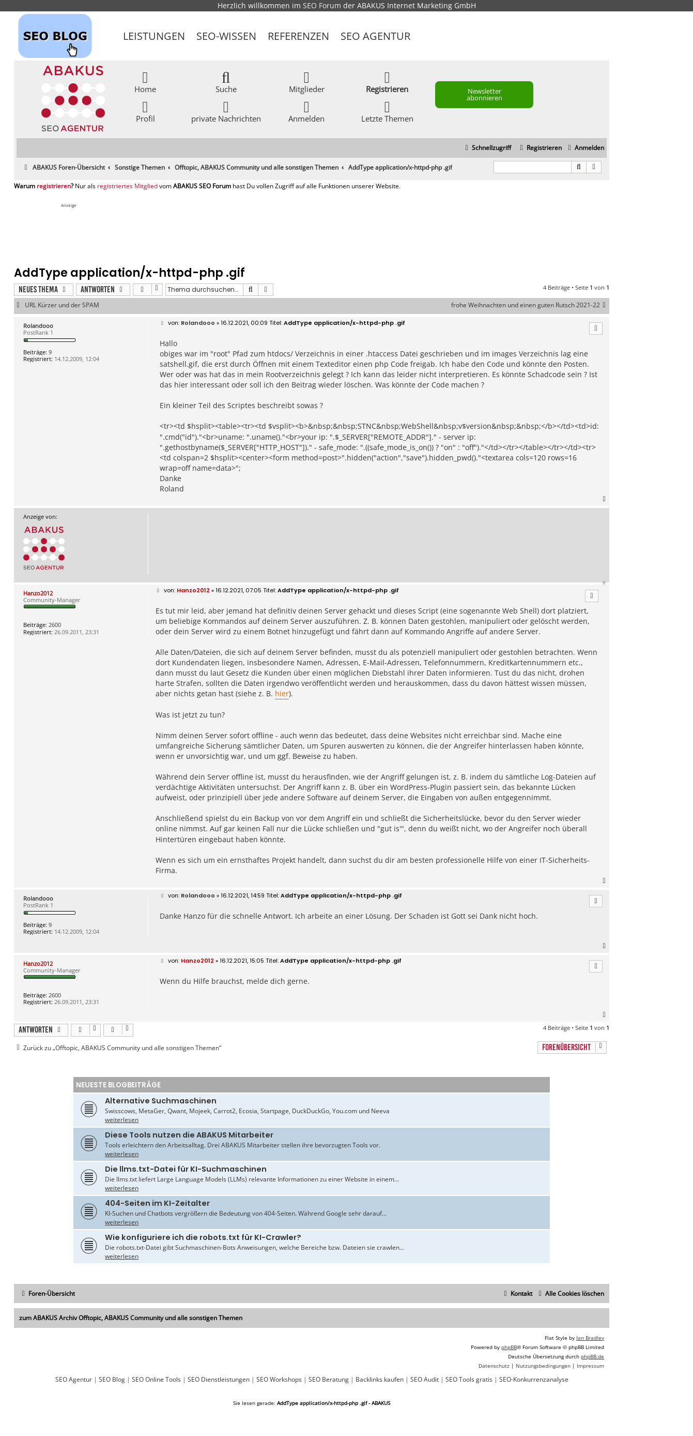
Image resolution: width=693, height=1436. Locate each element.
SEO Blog (112, 1379)
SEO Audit (424, 1379)
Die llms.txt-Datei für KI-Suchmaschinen (186, 1169)
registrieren (54, 186)
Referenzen (298, 36)
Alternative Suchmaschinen (161, 1101)
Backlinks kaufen (380, 1379)
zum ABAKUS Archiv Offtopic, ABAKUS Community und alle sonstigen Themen (130, 1317)
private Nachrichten (226, 111)
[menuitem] (584, 148)
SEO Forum (322, 5)
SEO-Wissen (226, 36)
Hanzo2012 (38, 593)
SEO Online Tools (156, 1379)
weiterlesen (121, 1119)
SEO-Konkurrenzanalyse (533, 1379)
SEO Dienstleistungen (219, 1379)
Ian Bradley (590, 1337)
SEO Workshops (279, 1379)
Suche (226, 81)
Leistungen (154, 36)
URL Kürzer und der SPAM (62, 305)
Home (145, 81)
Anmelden (306, 111)
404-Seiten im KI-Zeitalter (157, 1203)
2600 (55, 624)
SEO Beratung (329, 1379)
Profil (145, 111)
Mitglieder (307, 81)
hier (282, 693)
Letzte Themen (387, 111)
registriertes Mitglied (127, 186)
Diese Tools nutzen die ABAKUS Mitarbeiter (189, 1135)
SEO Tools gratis (468, 1379)
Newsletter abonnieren (484, 94)
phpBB (509, 1347)
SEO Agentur (375, 36)
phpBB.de (592, 1356)
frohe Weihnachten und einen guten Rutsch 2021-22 (530, 305)
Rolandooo (38, 325)
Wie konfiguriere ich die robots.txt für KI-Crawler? (203, 1237)
